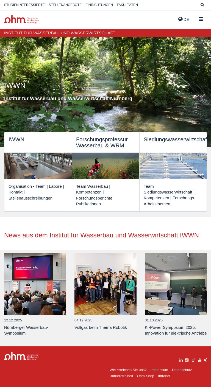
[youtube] (199, 359)
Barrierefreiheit (121, 376)
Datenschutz (182, 370)
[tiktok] (193, 359)
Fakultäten (127, 5)
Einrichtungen (99, 5)
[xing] (205, 359)
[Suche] (202, 5)
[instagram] (186, 359)
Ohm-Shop (145, 376)
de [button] (183, 19)
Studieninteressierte (24, 5)
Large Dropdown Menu (21, 356)
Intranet (164, 376)
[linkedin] (181, 359)
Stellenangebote (65, 5)
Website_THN (21, 19)
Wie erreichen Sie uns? (128, 370)
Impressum (159, 370)
